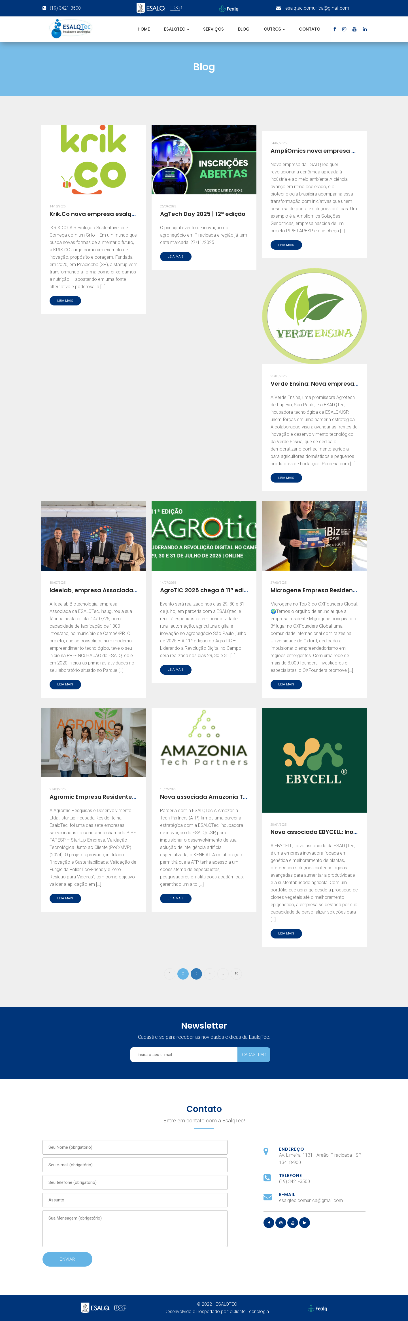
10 (236, 973)
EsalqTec (175, 29)
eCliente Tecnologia (249, 1311)
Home (144, 29)
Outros (273, 29)
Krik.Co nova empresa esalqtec (95, 214)
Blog (244, 29)
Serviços (213, 29)
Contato (309, 29)
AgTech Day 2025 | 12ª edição (202, 214)
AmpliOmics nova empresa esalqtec (324, 151)
